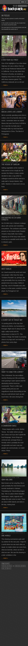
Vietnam (13, 215)
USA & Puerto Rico (20, 57)
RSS (16, 6)
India (13, 162)
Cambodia (10, 423)
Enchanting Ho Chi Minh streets (11, 219)
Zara (2, 109)
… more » (4, 85)
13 (15, 566)
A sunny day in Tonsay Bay (11, 320)
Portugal (15, 266)
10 (8, 566)
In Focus (7, 57)
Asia (6, 162)
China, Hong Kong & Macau (13, 532)
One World (5, 535)
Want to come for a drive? (12, 372)
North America (13, 57)
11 (11, 566)
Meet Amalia (6, 269)
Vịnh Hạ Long (6, 479)
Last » (9, 568)
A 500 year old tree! (9, 60)
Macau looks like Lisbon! (11, 111)
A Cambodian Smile (9, 425)
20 (22, 566)
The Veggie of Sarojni (10, 164)
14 (17, 566)
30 (24, 566)
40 (2, 568)
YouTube (14, 6)
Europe (7, 266)
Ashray (2, 57)
